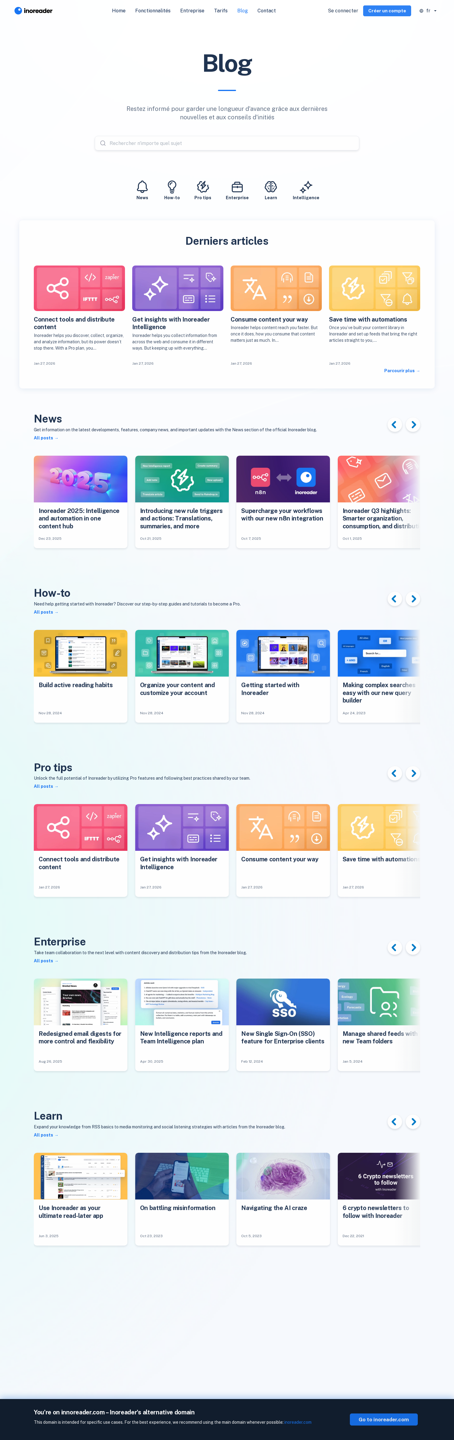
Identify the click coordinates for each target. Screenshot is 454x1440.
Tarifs (221, 11)
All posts (43, 437)
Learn (270, 189)
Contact (266, 11)
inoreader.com (298, 1422)
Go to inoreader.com (384, 1419)
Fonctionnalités (153, 11)
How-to (172, 189)
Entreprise (192, 11)
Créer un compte (387, 10)
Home (119, 11)
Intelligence (306, 189)
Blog (242, 11)
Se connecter (343, 11)
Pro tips (202, 189)
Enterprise (237, 189)
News (142, 189)
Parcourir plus (399, 370)
